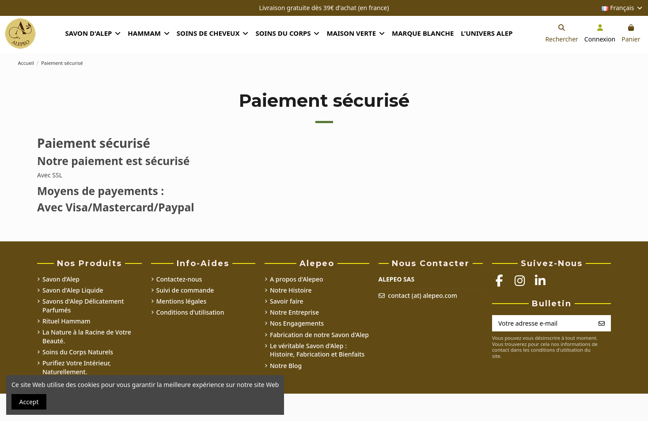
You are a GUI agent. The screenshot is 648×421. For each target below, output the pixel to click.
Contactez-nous (179, 279)
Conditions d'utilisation (190, 312)
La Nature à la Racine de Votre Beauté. (86, 336)
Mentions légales (181, 301)
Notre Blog (286, 365)
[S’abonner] (601, 323)
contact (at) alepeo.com (422, 295)
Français (623, 8)
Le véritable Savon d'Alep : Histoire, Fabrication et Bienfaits (317, 350)
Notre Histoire (291, 290)
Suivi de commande (185, 290)
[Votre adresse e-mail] (542, 323)
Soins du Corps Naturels (77, 352)
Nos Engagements (297, 323)
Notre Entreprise (294, 312)
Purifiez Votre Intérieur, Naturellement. (76, 367)
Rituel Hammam (66, 321)
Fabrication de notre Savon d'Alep (319, 335)
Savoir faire (286, 301)
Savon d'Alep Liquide (72, 290)
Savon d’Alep (61, 279)
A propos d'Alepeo (296, 279)
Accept (29, 402)
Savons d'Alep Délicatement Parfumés (83, 305)
